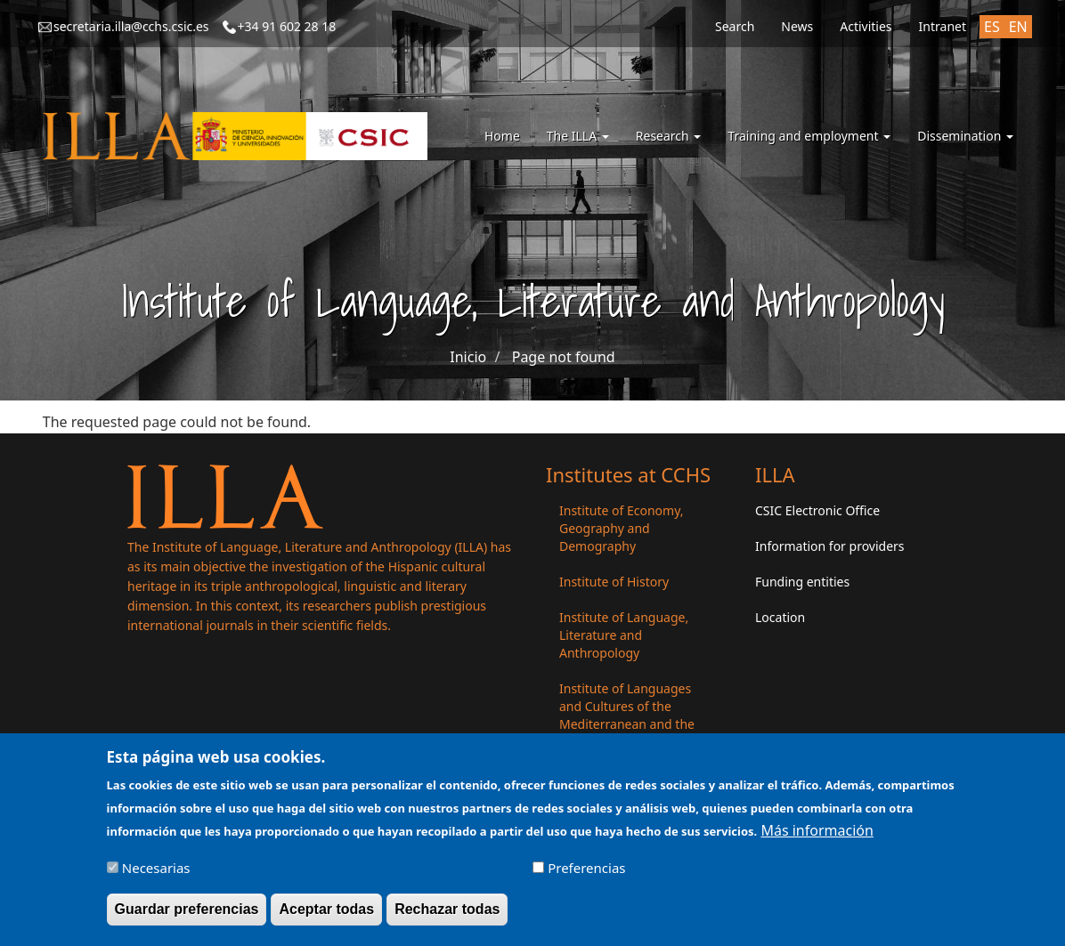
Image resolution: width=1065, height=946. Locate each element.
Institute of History (614, 581)
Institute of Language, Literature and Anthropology (623, 635)
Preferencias (586, 873)
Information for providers (830, 546)
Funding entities (802, 581)
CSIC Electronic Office (817, 510)
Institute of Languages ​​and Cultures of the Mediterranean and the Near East (627, 715)
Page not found (563, 357)
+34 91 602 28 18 (287, 26)
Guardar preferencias (187, 914)
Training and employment (809, 135)
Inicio (468, 357)
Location (780, 617)
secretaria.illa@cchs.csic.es (131, 26)
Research (669, 135)
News (797, 26)
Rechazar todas (447, 914)
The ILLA (578, 135)
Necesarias (156, 873)
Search (734, 26)
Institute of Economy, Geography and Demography (621, 528)
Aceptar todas (326, 914)
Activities (865, 26)
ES (992, 26)
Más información (816, 835)
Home (502, 135)
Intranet (942, 26)
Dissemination (965, 135)
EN (1018, 26)
